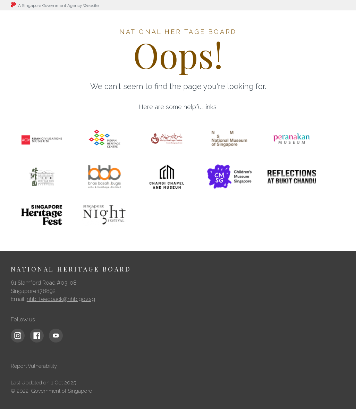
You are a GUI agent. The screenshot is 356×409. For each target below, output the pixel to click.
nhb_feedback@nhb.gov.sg (61, 299)
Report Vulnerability (34, 366)
